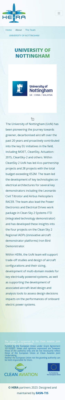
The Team (30, 29)
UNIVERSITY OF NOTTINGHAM (24, 35)
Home (9, 29)
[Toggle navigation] (59, 13)
